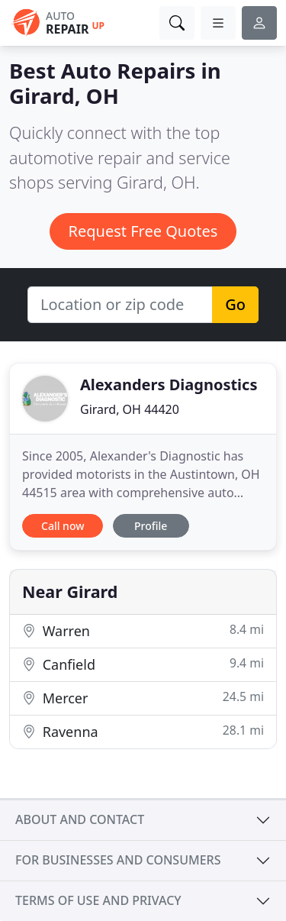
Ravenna (143, 731)
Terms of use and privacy (98, 900)
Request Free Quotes (143, 231)
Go (235, 304)
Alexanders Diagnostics (168, 384)
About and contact (79, 819)
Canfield (143, 664)
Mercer (143, 697)
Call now (62, 526)
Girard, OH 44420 (129, 409)
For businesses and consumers (117, 860)
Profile (150, 526)
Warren (143, 630)
